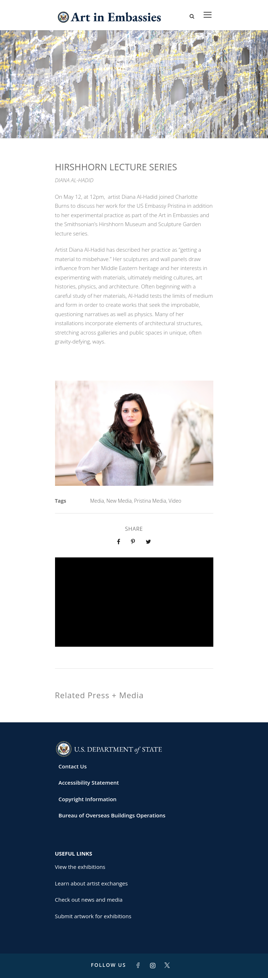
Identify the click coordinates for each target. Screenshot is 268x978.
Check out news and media (89, 899)
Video (175, 500)
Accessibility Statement (89, 782)
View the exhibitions (80, 866)
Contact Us (73, 766)
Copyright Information (88, 799)
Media (97, 500)
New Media (119, 500)
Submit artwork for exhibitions (93, 916)
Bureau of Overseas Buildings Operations (112, 815)
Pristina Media (150, 500)
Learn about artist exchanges (91, 883)
